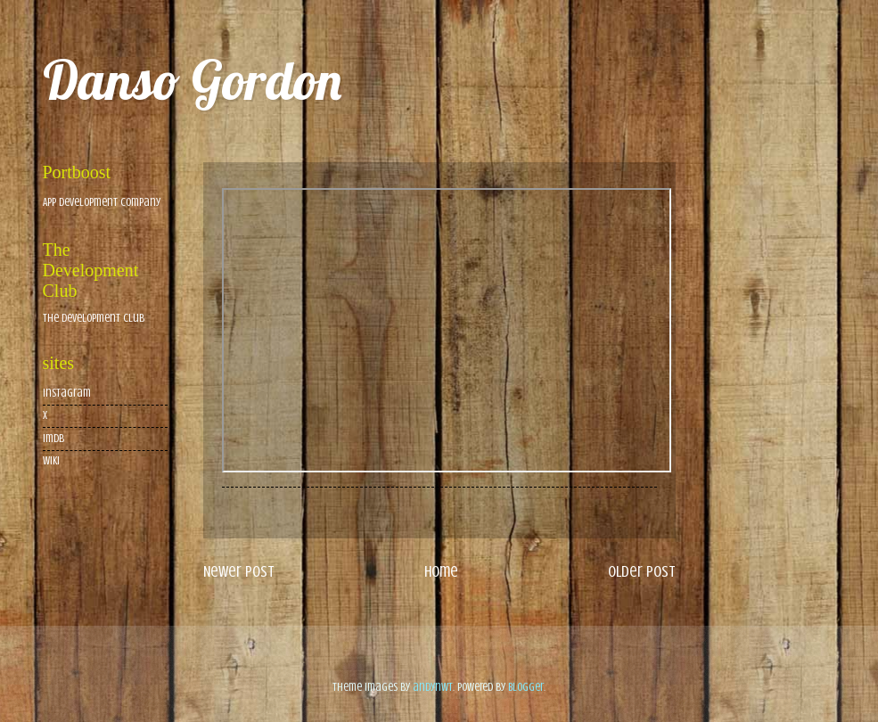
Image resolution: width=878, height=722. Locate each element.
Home (441, 571)
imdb (53, 438)
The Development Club (93, 318)
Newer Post (239, 571)
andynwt (433, 687)
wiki (51, 461)
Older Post (642, 571)
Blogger (526, 687)
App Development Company (101, 202)
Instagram (67, 393)
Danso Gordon (192, 79)
